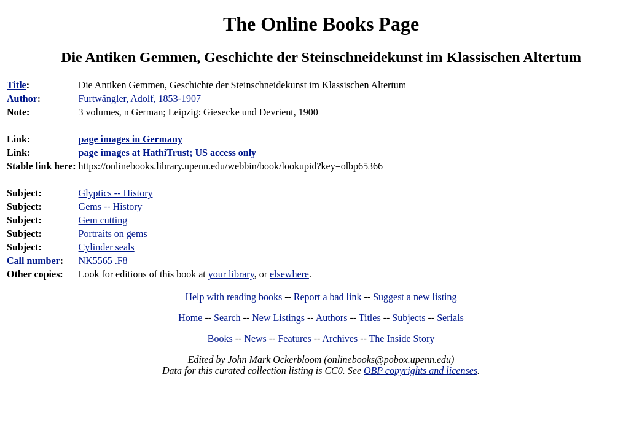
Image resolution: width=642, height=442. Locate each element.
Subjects (408, 317)
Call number (33, 260)
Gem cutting (103, 220)
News (255, 338)
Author (22, 98)
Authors (332, 317)
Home (190, 317)
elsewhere (289, 274)
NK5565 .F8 (103, 260)
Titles (370, 317)
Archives (340, 338)
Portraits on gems (113, 233)
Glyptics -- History (116, 193)
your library (231, 274)
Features (294, 338)
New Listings (278, 317)
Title (16, 85)
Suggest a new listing (414, 297)
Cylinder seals (107, 247)
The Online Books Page (321, 24)
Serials (450, 317)
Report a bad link (328, 297)
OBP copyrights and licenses (420, 370)
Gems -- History (111, 206)
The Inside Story (402, 338)
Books (220, 338)
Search (227, 317)
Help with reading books (233, 297)
